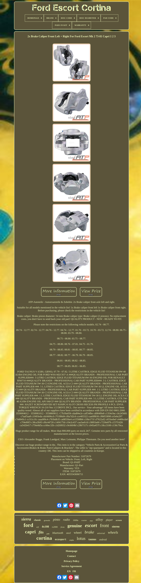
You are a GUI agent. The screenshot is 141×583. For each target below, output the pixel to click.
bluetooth (57, 532)
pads (48, 534)
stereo (115, 526)
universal (101, 533)
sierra (26, 519)
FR (74, 571)
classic (37, 520)
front (104, 525)
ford (28, 525)
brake (89, 532)
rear (91, 521)
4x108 (45, 526)
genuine (75, 525)
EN (69, 571)
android (103, 539)
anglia (71, 540)
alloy (99, 519)
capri (30, 531)
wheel (78, 532)
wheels (113, 532)
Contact (71, 556)
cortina (44, 538)
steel (68, 533)
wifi (37, 527)
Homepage (71, 551)
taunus (92, 539)
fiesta (63, 527)
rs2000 (55, 527)
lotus (81, 538)
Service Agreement (71, 566)
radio (66, 519)
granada (47, 520)
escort (91, 525)
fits (41, 532)
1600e (75, 520)
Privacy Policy (71, 561)
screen (119, 520)
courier (84, 520)
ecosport (60, 539)
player (109, 519)
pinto (56, 519)
